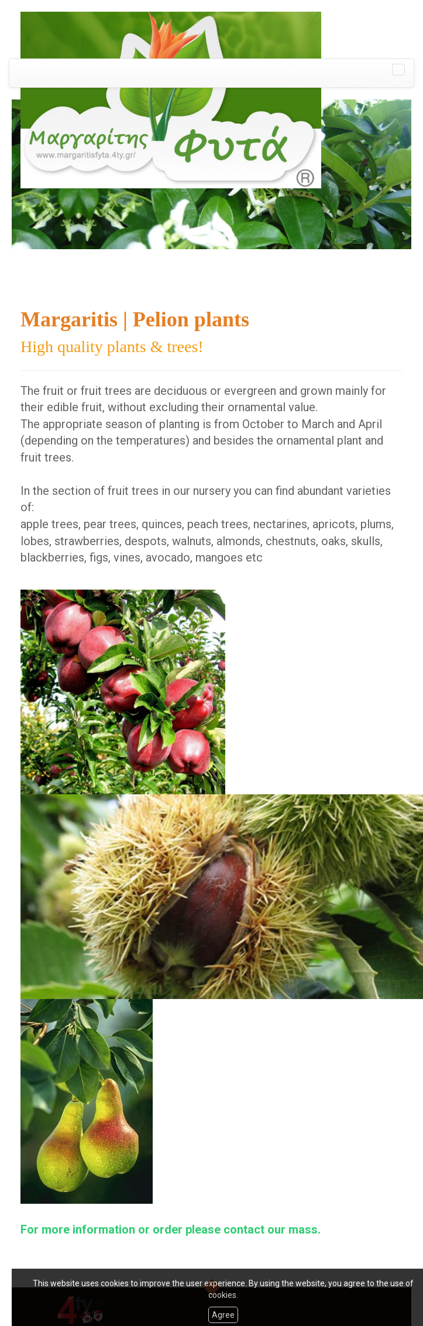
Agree (223, 1315)
